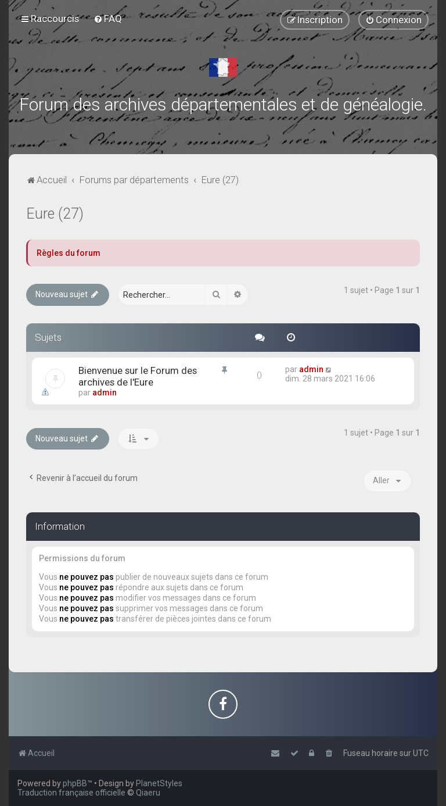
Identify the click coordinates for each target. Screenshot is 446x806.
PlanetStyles (159, 783)
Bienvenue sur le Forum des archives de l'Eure (137, 376)
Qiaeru (148, 792)
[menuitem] (108, 18)
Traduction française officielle (71, 792)
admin (104, 392)
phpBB (75, 783)
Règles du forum (68, 253)
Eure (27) (55, 213)
